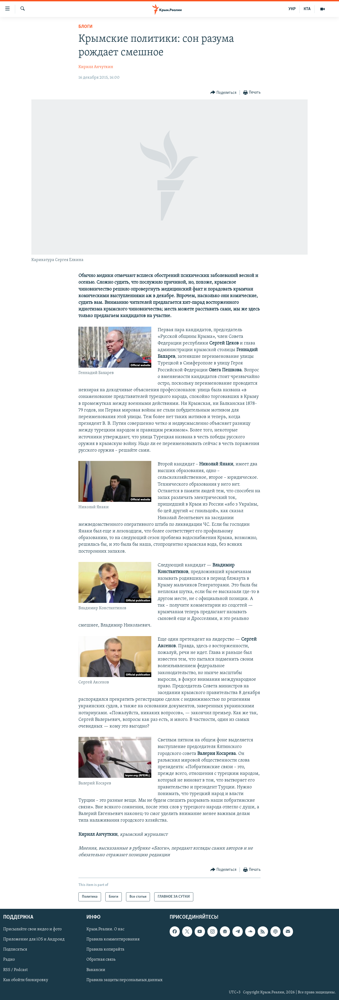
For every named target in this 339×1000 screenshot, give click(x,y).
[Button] (223, 92)
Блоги (85, 26)
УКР (292, 9)
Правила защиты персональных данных (124, 980)
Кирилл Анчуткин (95, 67)
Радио (9, 960)
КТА (307, 9)
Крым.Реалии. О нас (105, 929)
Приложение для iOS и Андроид (34, 940)
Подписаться (15, 950)
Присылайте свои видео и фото (32, 929)
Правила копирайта (105, 950)
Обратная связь (100, 960)
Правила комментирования (113, 940)
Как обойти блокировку (25, 980)
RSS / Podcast (15, 970)
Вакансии (95, 970)
